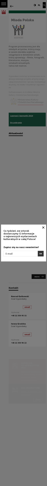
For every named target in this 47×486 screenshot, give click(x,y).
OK (40, 253)
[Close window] (43, 227)
